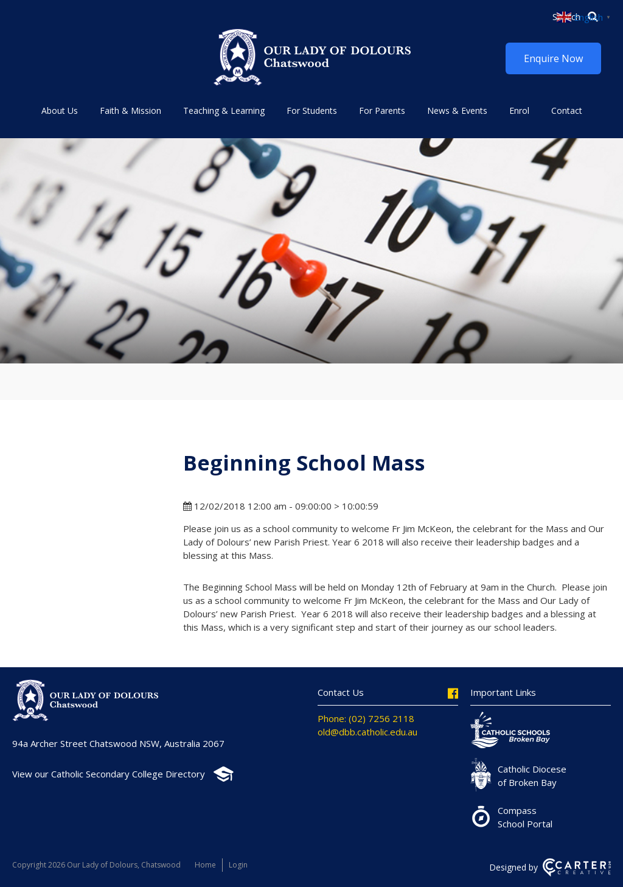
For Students (312, 110)
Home (205, 865)
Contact (566, 110)
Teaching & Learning (224, 110)
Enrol (519, 110)
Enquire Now (553, 58)
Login (238, 865)
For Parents (382, 110)
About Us (59, 110)
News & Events (457, 110)
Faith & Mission (130, 110)
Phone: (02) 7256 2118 (366, 718)
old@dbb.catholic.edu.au (367, 732)
